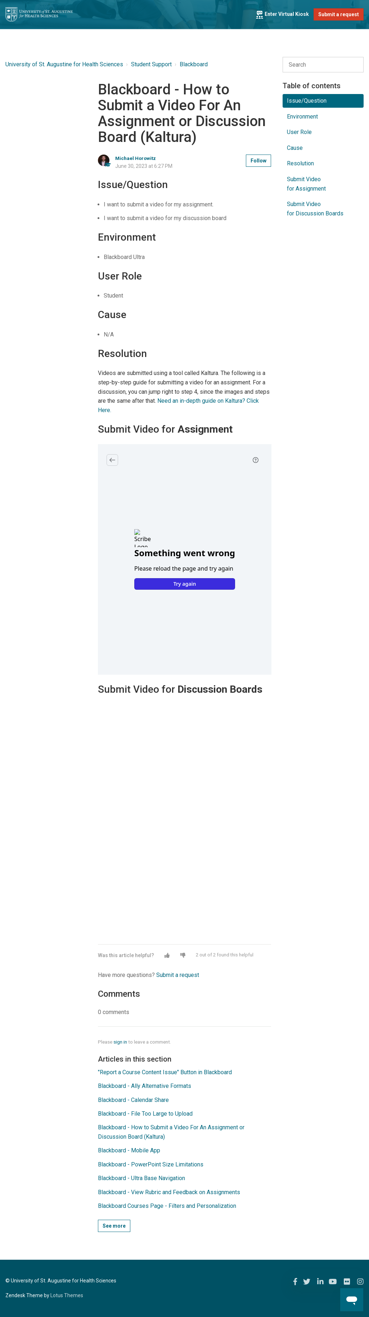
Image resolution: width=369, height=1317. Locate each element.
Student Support (151, 64)
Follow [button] (258, 161)
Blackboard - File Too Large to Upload (145, 1113)
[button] (167, 955)
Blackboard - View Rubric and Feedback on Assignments (169, 1192)
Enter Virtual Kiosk (282, 14)
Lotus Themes (66, 1295)
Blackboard (194, 64)
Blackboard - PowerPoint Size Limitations (150, 1164)
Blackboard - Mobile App (129, 1150)
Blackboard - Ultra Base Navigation (141, 1178)
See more (114, 1226)
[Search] (323, 65)
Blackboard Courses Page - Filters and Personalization (167, 1205)
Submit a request (338, 14)
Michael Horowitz (135, 158)
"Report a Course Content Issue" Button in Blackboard (165, 1072)
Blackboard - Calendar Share (133, 1100)
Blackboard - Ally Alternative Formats (144, 1085)
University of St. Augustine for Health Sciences (64, 64)
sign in (120, 1042)
